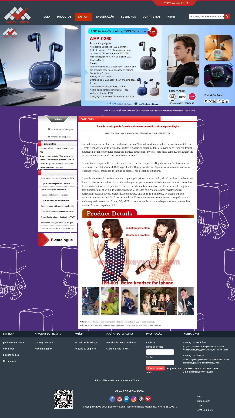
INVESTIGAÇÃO (104, 17)
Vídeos (171, 17)
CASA (47, 17)
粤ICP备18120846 (167, 406)
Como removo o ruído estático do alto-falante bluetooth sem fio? (66, 206)
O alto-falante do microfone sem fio (55, 200)
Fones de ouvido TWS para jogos (53, 189)
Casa (105, 110)
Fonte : (118, 133)
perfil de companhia (13, 342)
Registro (150, 342)
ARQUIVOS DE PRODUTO (48, 333)
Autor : (108, 133)
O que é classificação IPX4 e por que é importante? (61, 183)
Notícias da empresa (125, 110)
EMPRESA (8, 333)
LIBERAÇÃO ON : (145, 133)
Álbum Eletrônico (44, 348)
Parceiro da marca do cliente (121, 342)
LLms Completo (205, 409)
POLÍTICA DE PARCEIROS (120, 333)
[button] (107, 103)
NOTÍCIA (83, 17)
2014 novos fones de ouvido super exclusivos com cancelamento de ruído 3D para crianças (124, 325)
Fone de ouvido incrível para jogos (54, 195)
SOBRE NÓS (128, 17)
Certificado (8, 348)
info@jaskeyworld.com (201, 371)
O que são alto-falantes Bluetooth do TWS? (58, 217)
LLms (199, 405)
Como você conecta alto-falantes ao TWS (57, 178)
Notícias (112, 110)
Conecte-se (155, 368)
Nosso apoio (9, 361)
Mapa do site (203, 401)
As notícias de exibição (62, 129)
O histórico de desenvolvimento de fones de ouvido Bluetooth (65, 211)
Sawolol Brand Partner (117, 348)
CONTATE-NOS (151, 17)
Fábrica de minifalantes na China (121, 380)
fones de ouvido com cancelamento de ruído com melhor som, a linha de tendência (121, 322)
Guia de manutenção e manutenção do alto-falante (61, 228)
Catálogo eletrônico (45, 342)
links (199, 396)
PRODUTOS (64, 17)
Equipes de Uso (11, 354)
